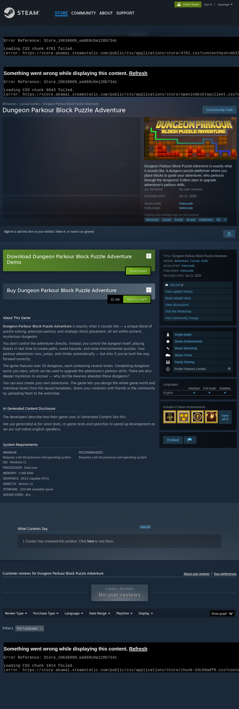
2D (218, 225)
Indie (204, 371)
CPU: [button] (216, 641)
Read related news (178, 409)
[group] (119, 644)
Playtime (122, 626)
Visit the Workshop (178, 422)
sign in (208, 4)
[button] (137, 305)
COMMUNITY (83, 13)
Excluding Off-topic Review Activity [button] (76, 641)
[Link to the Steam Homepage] (25, 17)
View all (145, 532)
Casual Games (30, 110)
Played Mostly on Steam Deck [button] (150, 641)
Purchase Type (44, 626)
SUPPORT (125, 13)
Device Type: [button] (28, 648)
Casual (166, 225)
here (90, 547)
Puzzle (179, 225)
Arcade (191, 225)
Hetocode (186, 209)
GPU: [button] (7, 648)
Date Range (97, 626)
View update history (179, 402)
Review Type (14, 626)
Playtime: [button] (115, 641)
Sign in (8, 237)
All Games (9, 110)
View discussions (177, 415)
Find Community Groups (182, 428)
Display (144, 626)
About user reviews (196, 579)
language (223, 4)
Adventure (152, 225)
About (106, 13)
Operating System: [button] (191, 641)
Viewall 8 (225, 345)
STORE (61, 13)
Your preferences (225, 579)
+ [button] (225, 225)
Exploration (206, 225)
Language (72, 626)
